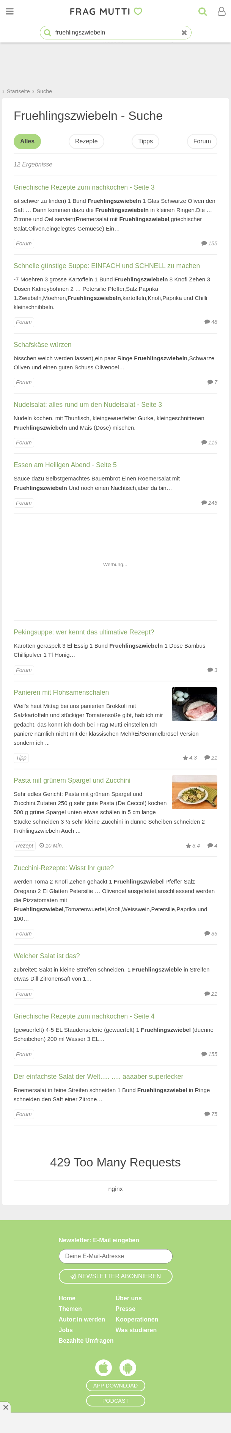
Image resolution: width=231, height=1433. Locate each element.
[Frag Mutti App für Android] (127, 1294)
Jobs (66, 1254)
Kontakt (70, 1366)
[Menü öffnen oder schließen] (9, 11)
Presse (126, 1233)
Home (67, 1223)
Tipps (145, 141)
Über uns (129, 1223)
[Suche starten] (47, 33)
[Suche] (202, 11)
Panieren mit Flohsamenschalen (61, 692)
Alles (27, 141)
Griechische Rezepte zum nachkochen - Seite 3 (84, 187)
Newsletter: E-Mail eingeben (99, 1164)
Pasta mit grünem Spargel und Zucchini (72, 780)
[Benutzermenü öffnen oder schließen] (221, 11)
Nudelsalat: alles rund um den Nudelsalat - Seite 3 (88, 404)
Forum (202, 141)
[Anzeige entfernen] (5, 1407)
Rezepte (86, 141)
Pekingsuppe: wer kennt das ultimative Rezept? (84, 632)
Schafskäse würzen (43, 344)
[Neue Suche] (184, 33)
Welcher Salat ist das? (47, 956)
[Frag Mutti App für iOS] (103, 1294)
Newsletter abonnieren (115, 1201)
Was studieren (136, 1254)
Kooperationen (137, 1244)
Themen (70, 1233)
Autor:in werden (82, 1244)
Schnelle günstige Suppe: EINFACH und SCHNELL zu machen (107, 266)
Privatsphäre (134, 1366)
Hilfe (65, 1355)
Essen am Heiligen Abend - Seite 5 (65, 465)
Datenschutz (134, 1355)
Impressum (132, 1376)
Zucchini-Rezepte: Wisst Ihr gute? (64, 868)
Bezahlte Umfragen (86, 1265)
